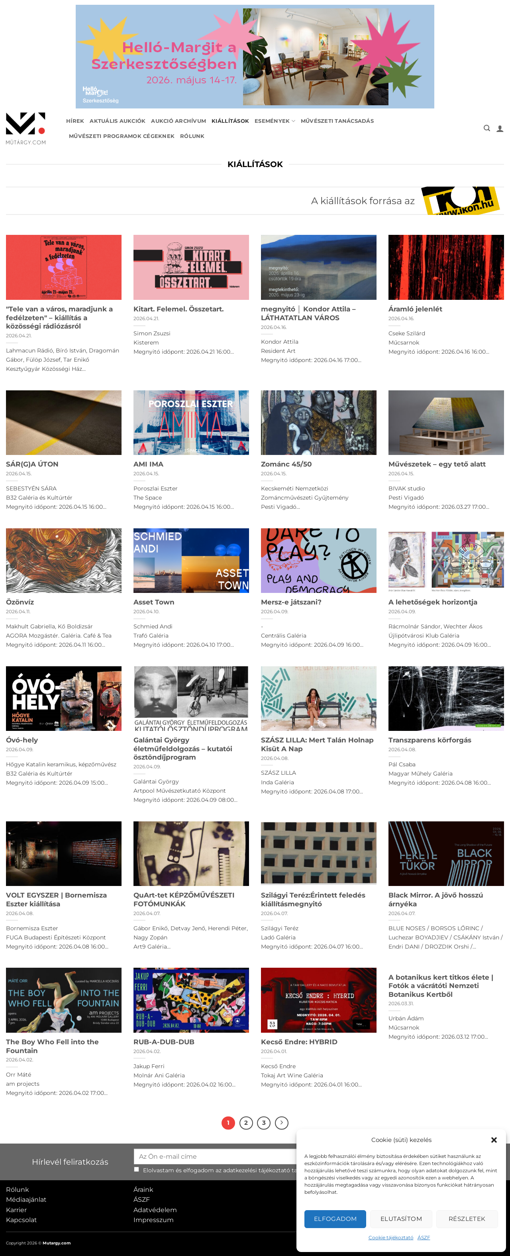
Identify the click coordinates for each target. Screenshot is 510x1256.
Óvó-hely (22, 740)
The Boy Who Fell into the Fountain (52, 1046)
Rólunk (192, 136)
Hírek (75, 121)
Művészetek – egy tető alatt (437, 464)
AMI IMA (148, 464)
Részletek (467, 1219)
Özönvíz (20, 602)
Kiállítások (230, 121)
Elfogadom (335, 1219)
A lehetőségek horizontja (432, 602)
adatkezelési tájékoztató (256, 1170)
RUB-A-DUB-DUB (163, 1042)
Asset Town (154, 602)
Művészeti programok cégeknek (122, 136)
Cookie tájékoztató (391, 1237)
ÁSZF (424, 1237)
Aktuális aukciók (117, 121)
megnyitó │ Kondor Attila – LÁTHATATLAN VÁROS (308, 313)
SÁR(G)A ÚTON (32, 464)
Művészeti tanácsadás (337, 121)
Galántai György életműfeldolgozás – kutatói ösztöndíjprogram (182, 748)
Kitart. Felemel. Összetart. (178, 309)
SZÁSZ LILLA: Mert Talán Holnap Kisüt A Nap (317, 744)
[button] (494, 1140)
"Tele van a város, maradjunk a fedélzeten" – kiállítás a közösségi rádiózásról (59, 317)
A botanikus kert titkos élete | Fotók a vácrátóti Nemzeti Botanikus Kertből (440, 985)
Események (275, 121)
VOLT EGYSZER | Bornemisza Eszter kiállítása (56, 899)
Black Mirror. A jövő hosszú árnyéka (435, 899)
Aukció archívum (178, 121)
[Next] (281, 1123)
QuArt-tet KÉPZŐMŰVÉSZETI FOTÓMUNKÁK (184, 899)
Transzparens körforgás (429, 740)
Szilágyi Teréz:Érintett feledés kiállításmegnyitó (313, 899)
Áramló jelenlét (415, 309)
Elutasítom (401, 1219)
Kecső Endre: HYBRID (299, 1042)
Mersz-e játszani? (291, 602)
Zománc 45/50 (286, 464)
